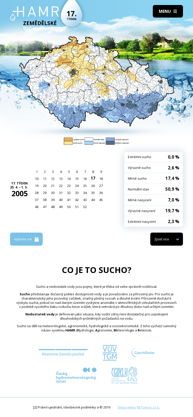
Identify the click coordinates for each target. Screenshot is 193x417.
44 (93, 199)
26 (93, 185)
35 (93, 192)
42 (77, 199)
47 (44, 206)
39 (53, 199)
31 (61, 192)
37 (36, 199)
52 (85, 206)
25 (85, 185)
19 (36, 185)
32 (69, 192)
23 (69, 185)
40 (61, 199)
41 (69, 199)
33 (77, 192)
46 (36, 206)
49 (61, 206)
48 (53, 206)
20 (44, 185)
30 (53, 192)
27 (101, 185)
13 (61, 178)
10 (36, 178)
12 (53, 178)
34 (85, 192)
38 (44, 199)
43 (85, 199)
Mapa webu (127, 407)
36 (101, 192)
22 (61, 185)
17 (93, 178)
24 (77, 185)
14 (69, 178)
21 (53, 185)
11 (44, 178)
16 (85, 178)
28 (36, 192)
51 (77, 206)
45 (101, 199)
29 (44, 192)
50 (69, 206)
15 (77, 178)
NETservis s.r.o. (148, 407)
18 (101, 178)
